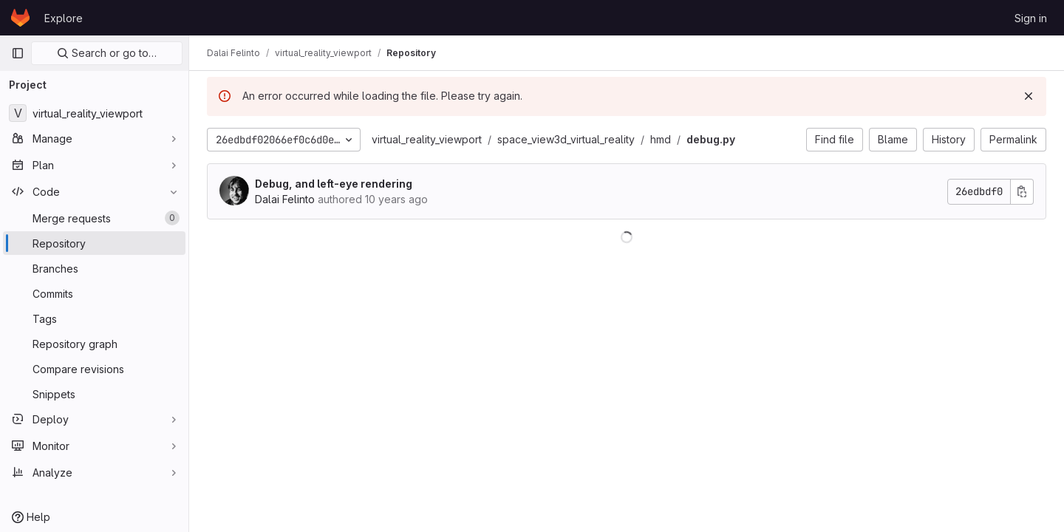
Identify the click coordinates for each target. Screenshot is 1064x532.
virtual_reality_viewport (427, 139)
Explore (63, 18)
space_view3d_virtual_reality (566, 139)
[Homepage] (20, 18)
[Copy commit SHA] (1022, 192)
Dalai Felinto (285, 199)
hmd (660, 139)
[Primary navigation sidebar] (18, 53)
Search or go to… (107, 53)
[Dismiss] (1028, 96)
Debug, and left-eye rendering (333, 183)
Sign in (1030, 18)
